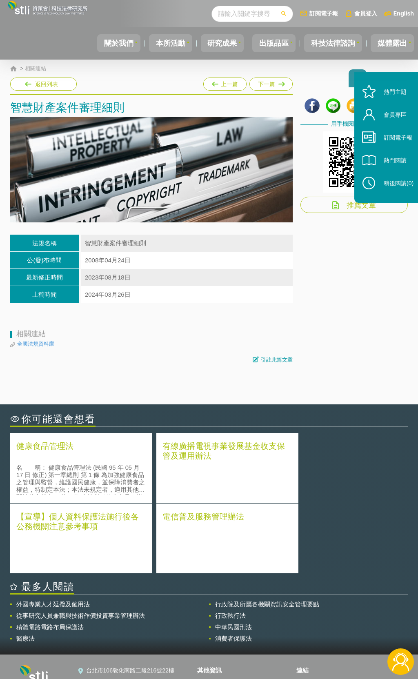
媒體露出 (391, 43)
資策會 (309, 611)
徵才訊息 (213, 622)
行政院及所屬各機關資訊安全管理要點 (267, 532)
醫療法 (25, 567)
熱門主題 (390, 103)
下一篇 (270, 82)
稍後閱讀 (394, 194)
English (404, 13)
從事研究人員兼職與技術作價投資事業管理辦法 (80, 544)
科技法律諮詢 (329, 43)
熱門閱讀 (390, 171)
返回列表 (46, 84)
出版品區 (267, 43)
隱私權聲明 (216, 611)
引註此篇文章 (277, 360)
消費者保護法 (233, 567)
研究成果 (213, 43)
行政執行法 (230, 544)
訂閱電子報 (323, 13)
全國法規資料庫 (35, 344)
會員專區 (390, 125)
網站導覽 (213, 645)
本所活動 (159, 43)
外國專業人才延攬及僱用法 (53, 532)
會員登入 (365, 13)
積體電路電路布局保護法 (50, 555)
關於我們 (105, 43)
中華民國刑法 (233, 555)
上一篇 (225, 82)
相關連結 (35, 68)
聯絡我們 (213, 634)
